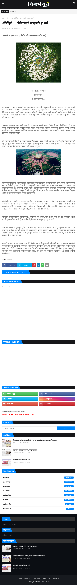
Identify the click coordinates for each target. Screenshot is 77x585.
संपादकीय (39, 509)
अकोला (39, 491)
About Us (27, 578)
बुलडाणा (39, 486)
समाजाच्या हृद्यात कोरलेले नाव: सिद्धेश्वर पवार (24, 450)
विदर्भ (39, 500)
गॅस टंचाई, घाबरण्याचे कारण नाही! (21, 460)
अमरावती (39, 482)
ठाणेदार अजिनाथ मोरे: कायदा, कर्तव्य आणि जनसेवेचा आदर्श (29, 556)
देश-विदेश (39, 495)
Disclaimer (56, 578)
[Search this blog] (29, 428)
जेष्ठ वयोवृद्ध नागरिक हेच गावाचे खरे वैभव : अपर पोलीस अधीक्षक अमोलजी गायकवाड (35, 440)
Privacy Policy (46, 578)
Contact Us (36, 578)
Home (4, 18)
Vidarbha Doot (44, 582)
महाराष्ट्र (39, 478)
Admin (6, 28)
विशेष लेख (10, 18)
